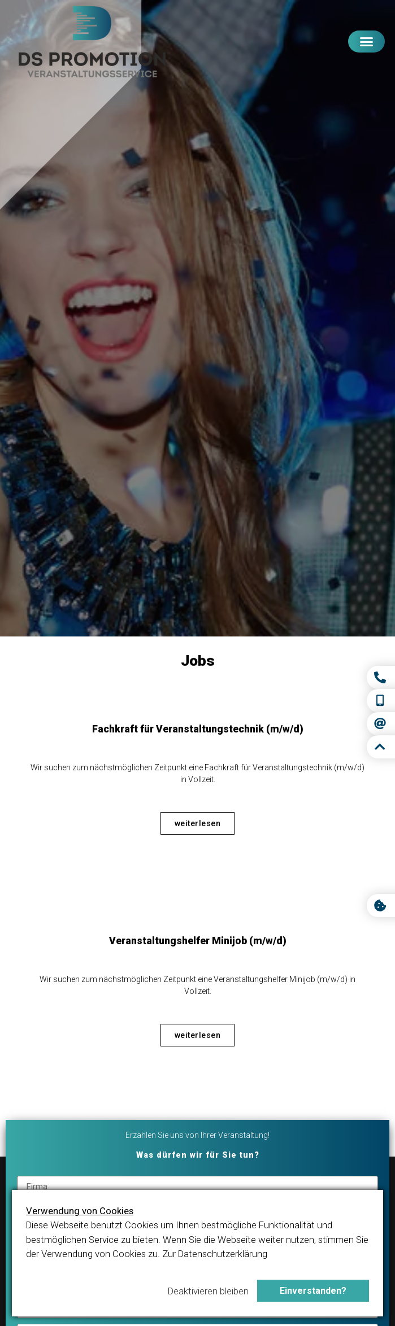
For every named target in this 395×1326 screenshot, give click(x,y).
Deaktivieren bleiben (208, 1291)
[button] (366, 42)
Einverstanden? (313, 1290)
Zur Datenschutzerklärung (214, 1253)
